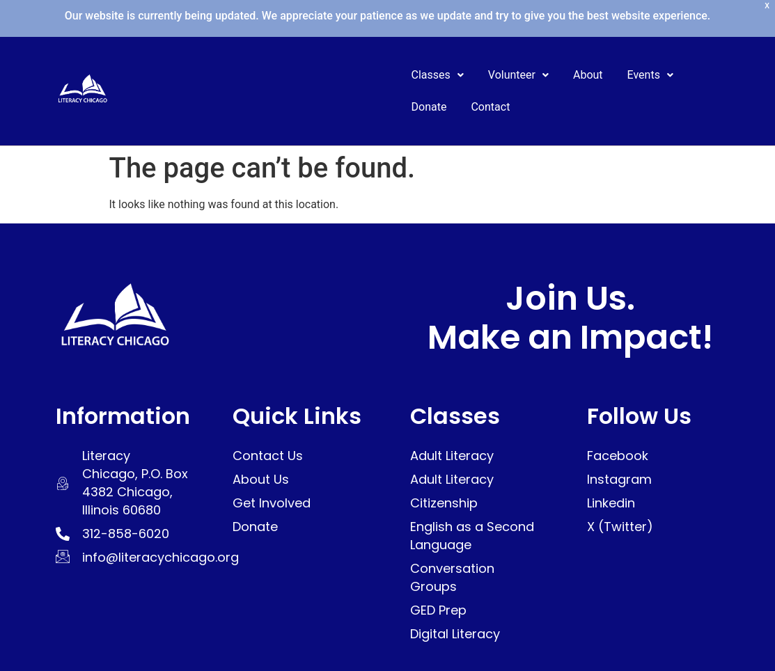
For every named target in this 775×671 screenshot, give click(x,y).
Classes (438, 74)
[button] (437, 75)
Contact (490, 106)
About (588, 74)
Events (650, 74)
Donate (429, 106)
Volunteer (518, 74)
